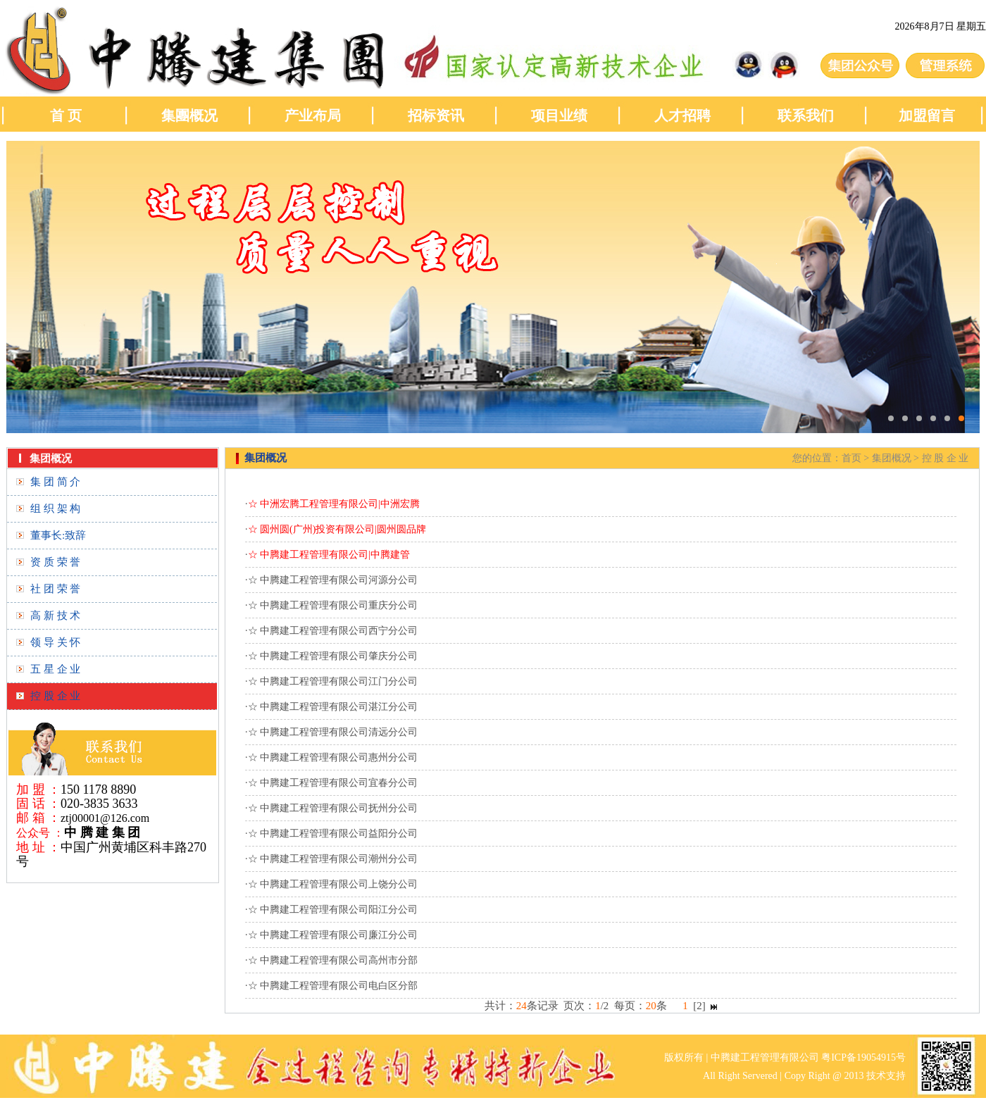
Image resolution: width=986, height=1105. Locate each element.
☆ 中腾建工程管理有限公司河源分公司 (333, 580)
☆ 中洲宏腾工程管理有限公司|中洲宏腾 (334, 504)
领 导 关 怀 (55, 642)
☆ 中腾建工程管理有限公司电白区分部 (333, 985)
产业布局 (313, 115)
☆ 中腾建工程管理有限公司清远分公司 (333, 732)
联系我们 (806, 115)
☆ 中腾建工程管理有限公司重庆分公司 (333, 605)
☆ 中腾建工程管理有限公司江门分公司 (333, 681)
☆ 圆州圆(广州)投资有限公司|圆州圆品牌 (337, 529)
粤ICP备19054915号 (863, 1057)
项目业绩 (559, 115)
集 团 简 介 (55, 481)
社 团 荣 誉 (55, 588)
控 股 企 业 (55, 695)
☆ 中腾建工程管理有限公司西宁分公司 (333, 630)
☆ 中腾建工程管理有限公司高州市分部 (333, 960)
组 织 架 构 (55, 508)
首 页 (66, 115)
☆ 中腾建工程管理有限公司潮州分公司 (333, 859)
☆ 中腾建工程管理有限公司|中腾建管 (329, 554)
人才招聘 (682, 115)
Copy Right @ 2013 (824, 1075)
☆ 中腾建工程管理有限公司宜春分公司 (333, 783)
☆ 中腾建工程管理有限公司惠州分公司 (333, 757)
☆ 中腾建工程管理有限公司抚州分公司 (333, 808)
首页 (851, 458)
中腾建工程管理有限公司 (765, 1057)
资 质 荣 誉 (55, 562)
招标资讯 (436, 115)
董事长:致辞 (58, 535)
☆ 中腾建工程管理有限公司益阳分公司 (333, 833)
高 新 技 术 (55, 615)
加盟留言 (929, 115)
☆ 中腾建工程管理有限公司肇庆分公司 (333, 656)
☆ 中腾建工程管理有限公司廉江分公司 (333, 935)
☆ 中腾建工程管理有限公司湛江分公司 (333, 706)
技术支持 (886, 1075)
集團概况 (189, 115)
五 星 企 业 (55, 669)
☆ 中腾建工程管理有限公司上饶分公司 (333, 884)
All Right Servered (740, 1075)
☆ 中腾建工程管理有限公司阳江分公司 (333, 909)
